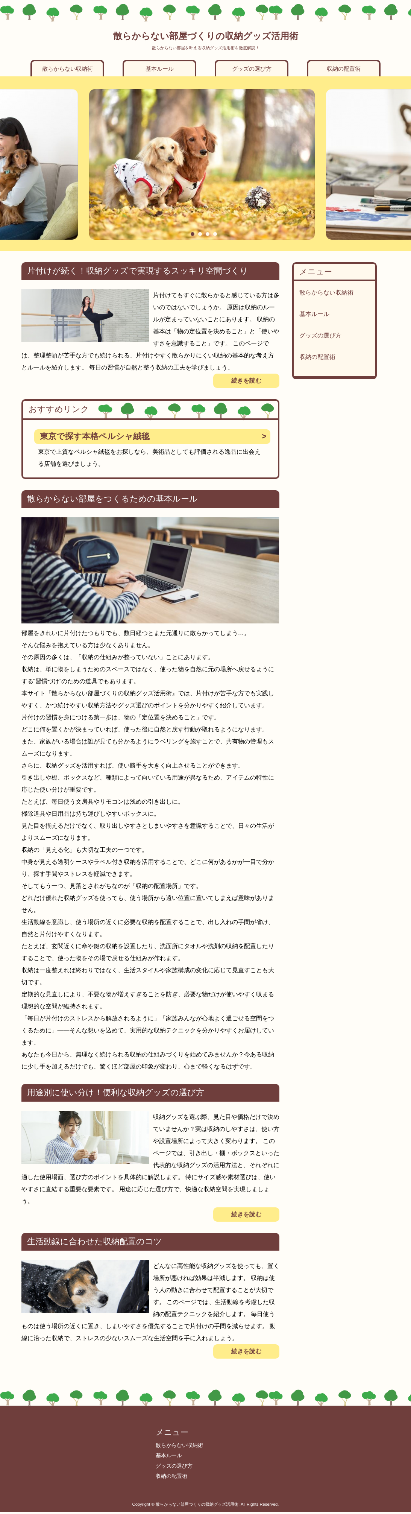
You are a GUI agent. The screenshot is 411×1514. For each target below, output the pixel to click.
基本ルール (160, 68)
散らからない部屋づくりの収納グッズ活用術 (205, 36)
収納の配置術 (344, 68)
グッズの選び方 (251, 68)
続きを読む (246, 380)
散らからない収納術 (67, 68)
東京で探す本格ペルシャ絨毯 (95, 436)
